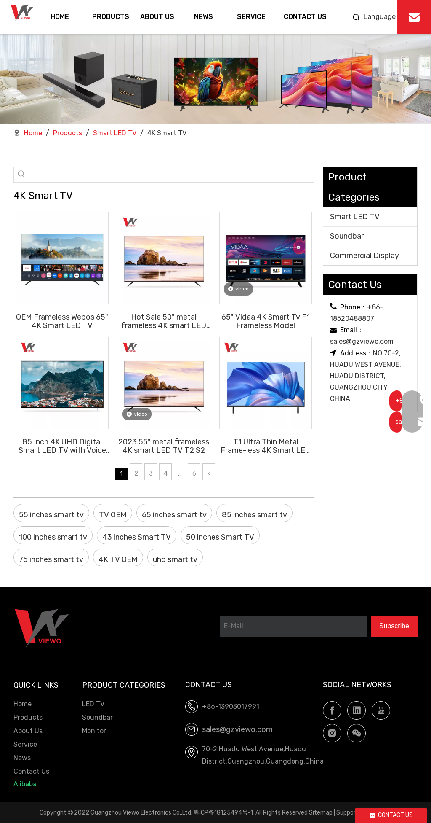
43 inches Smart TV (136, 537)
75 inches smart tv (51, 559)
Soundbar (347, 236)
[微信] (356, 733)
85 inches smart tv (254, 514)
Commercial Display (364, 255)
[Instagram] (332, 733)
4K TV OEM (118, 559)
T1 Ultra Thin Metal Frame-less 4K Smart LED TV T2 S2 (266, 446)
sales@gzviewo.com (362, 341)
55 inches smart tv (51, 514)
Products (28, 717)
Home (22, 704)
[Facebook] (332, 710)
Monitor (94, 731)
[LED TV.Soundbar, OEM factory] (215, 79)
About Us (28, 731)
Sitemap (321, 812)
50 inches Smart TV (220, 537)
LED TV (93, 704)
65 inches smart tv (174, 514)
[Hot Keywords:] (356, 17)
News (22, 758)
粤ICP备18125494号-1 (223, 812)
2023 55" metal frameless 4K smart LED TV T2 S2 (163, 446)
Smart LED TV (355, 216)
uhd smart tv (175, 559)
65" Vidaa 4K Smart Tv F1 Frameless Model (265, 321)
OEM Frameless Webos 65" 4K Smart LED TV (62, 321)
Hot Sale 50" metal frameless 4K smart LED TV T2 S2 (163, 321)
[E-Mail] (293, 626)
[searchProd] (171, 174)
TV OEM (113, 514)
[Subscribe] (394, 626)
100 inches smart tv (53, 537)
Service (25, 744)
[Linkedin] (356, 710)
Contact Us (31, 771)
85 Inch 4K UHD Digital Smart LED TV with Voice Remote (62, 446)
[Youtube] (381, 710)
